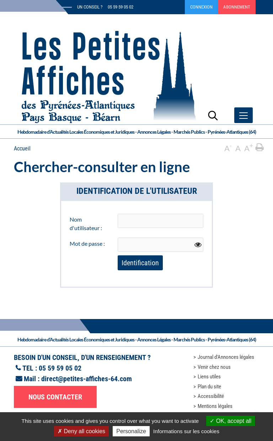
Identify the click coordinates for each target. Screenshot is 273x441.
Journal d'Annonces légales (226, 357)
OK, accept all (230, 421)
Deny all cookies (81, 431)
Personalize (131, 431)
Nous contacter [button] (55, 397)
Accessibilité (211, 396)
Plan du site (209, 386)
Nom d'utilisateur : (86, 223)
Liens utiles (209, 376)
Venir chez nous (214, 367)
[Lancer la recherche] (213, 115)
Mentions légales (215, 406)
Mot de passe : (87, 243)
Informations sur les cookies (186, 431)
